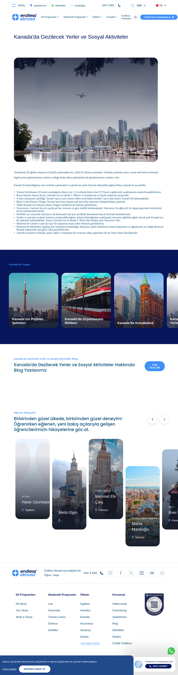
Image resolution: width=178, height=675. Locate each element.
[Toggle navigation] (20, 5)
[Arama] (135, 17)
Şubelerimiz (119, 617)
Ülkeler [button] (96, 17)
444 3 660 (108, 5)
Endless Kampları (126, 17)
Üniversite (54, 610)
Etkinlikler (118, 630)
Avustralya (86, 623)
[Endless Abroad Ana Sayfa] (24, 17)
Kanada (85, 617)
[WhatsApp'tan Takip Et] (162, 573)
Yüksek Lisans (57, 617)
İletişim (116, 636)
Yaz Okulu (22, 610)
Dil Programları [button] (49, 17)
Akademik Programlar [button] (74, 17)
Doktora (53, 623)
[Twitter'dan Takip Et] (131, 573)
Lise (50, 603)
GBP (136, 5)
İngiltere (85, 603)
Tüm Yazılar (154, 366)
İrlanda (84, 636)
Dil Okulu (21, 603)
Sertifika (53, 630)
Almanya (85, 630)
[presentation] (152, 419)
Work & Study (24, 617)
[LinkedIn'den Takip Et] (142, 573)
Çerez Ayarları (9, 669)
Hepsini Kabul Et (34, 669)
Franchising (119, 610)
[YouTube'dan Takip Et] (152, 573)
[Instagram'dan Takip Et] (110, 573)
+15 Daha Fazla (90, 643)
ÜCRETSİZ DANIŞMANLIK (157, 17)
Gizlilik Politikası (122, 643)
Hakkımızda (119, 603)
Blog (115, 623)
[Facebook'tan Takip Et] (121, 573)
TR (159, 5)
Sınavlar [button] (110, 17)
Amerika (85, 610)
